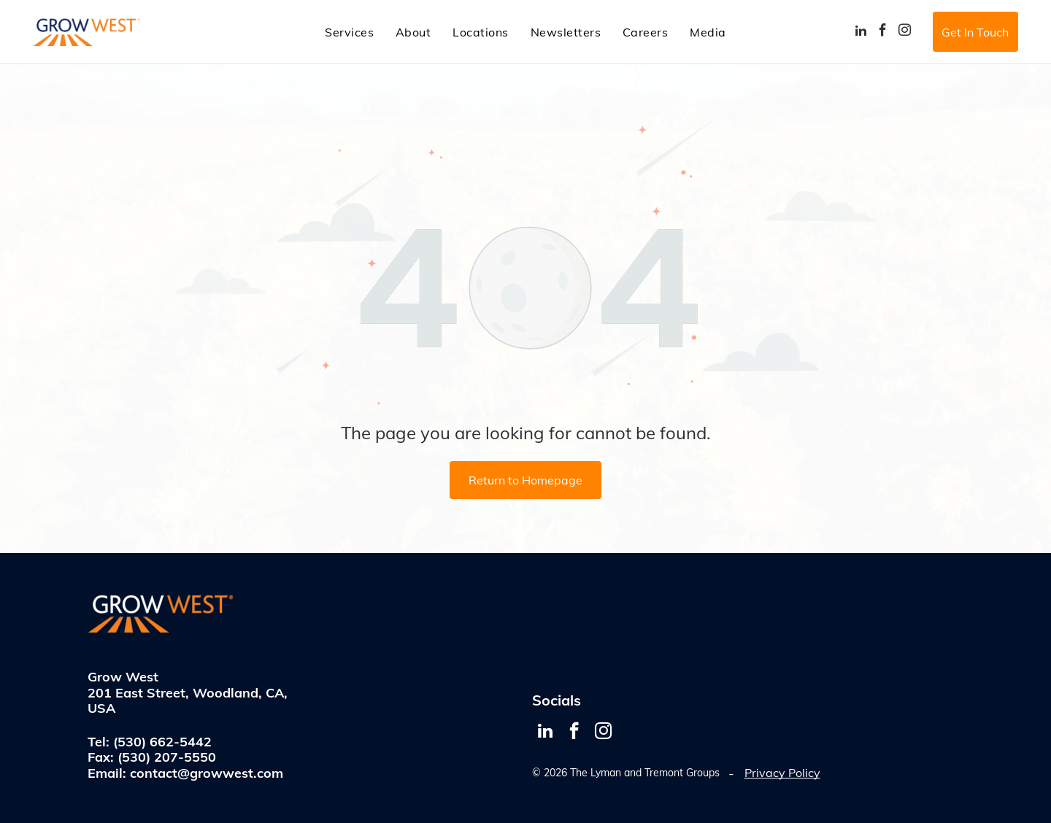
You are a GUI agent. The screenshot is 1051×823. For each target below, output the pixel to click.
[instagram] (905, 32)
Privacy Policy (782, 772)
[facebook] (883, 32)
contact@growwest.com (206, 773)
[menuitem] (349, 31)
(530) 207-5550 (167, 757)
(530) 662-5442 (162, 741)
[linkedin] (861, 32)
